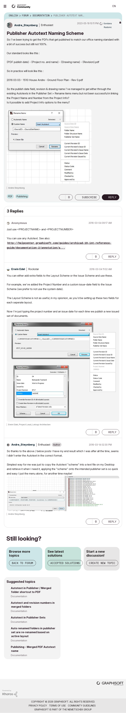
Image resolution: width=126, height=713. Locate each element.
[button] (49, 146)
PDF (10, 196)
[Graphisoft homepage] (110, 683)
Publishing (22, 196)
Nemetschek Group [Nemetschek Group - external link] (80, 709)
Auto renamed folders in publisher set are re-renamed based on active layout (33, 632)
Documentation (19, 596)
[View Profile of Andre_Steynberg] (26, 25)
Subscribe (89, 197)
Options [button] (117, 15)
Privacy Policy (38, 705)
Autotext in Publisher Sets (28, 617)
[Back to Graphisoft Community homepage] (22, 6)
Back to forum (22, 563)
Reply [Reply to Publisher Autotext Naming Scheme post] (112, 197)
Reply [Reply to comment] (112, 256)
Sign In (121, 6)
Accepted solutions (65, 563)
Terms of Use (57, 705)
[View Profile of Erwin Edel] (18, 269)
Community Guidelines (82, 705)
